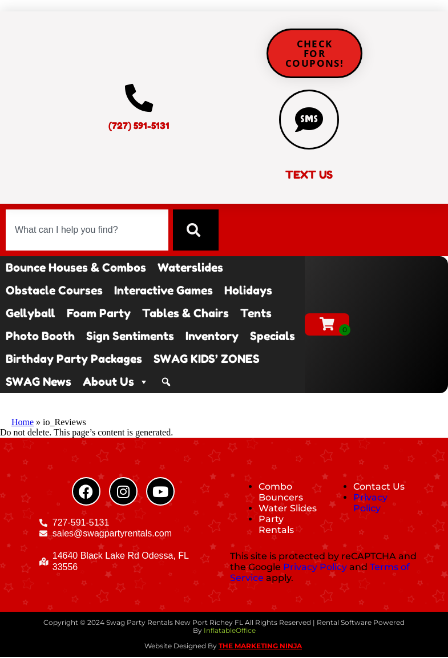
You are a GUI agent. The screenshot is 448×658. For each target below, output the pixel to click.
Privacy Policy (370, 503)
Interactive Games (163, 291)
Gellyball (30, 314)
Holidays (248, 291)
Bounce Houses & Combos (76, 268)
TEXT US (309, 175)
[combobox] (87, 230)
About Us (116, 382)
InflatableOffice (230, 631)
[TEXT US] (309, 120)
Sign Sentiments (130, 337)
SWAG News (38, 382)
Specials (272, 337)
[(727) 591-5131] (139, 98)
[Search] (196, 230)
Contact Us (379, 487)
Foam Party (99, 314)
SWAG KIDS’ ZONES (207, 359)
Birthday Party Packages (74, 359)
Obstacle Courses (54, 291)
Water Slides (288, 508)
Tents (256, 314)
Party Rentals (276, 525)
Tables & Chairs (185, 314)
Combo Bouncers (281, 492)
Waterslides (190, 268)
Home (22, 422)
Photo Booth (40, 337)
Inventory (212, 337)
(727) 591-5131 (138, 126)
